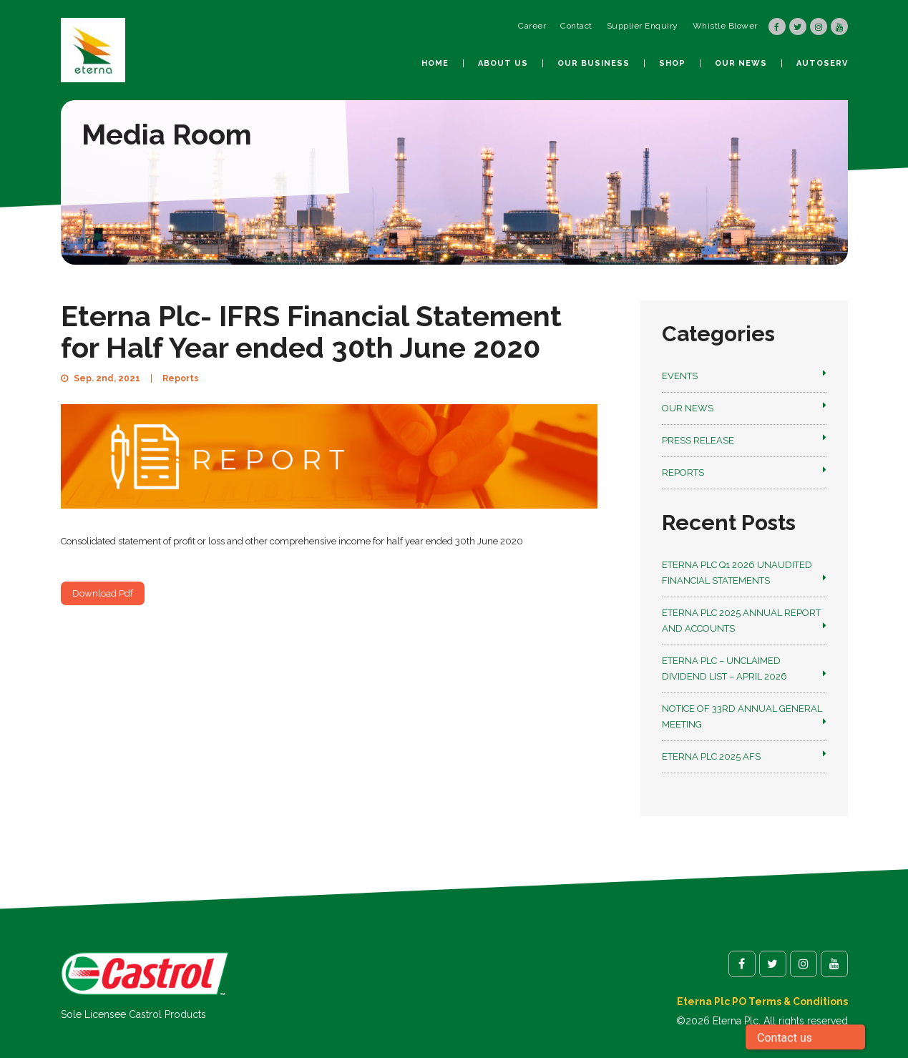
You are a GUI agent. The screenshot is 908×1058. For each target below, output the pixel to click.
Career (532, 26)
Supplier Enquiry (642, 26)
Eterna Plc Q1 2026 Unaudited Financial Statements (737, 572)
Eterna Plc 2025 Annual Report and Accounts (741, 620)
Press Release (698, 440)
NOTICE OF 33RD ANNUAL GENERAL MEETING (742, 716)
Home (435, 63)
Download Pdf (102, 593)
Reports (180, 378)
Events (680, 376)
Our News (741, 63)
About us (503, 63)
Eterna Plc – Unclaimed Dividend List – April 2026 (724, 668)
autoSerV (822, 63)
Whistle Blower (725, 26)
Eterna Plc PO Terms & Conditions (762, 1001)
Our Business (593, 63)
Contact (576, 26)
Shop (672, 63)
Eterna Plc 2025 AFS (711, 756)
